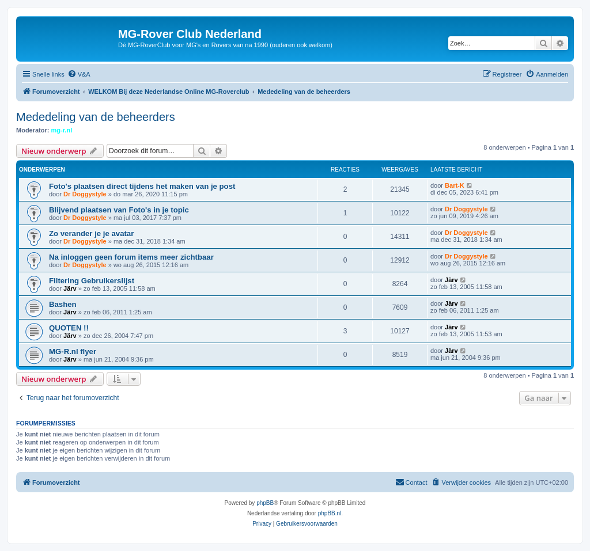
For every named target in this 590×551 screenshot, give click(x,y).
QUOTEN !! (69, 328)
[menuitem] (78, 74)
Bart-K (454, 185)
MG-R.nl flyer (72, 351)
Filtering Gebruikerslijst (91, 280)
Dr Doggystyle (85, 194)
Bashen (63, 304)
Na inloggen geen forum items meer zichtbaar (131, 257)
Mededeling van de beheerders (95, 117)
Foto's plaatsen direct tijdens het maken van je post (142, 186)
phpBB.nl (330, 513)
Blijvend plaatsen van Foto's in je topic (119, 210)
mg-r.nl (62, 130)
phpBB (265, 503)
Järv (70, 288)
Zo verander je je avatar (91, 233)
